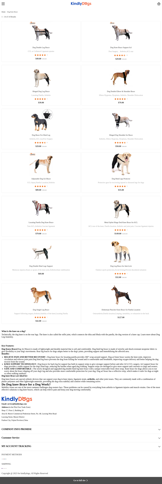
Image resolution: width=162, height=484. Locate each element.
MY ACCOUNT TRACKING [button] (81, 446)
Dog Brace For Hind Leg (41, 135)
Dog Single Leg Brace (41, 310)
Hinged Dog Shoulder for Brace (121, 135)
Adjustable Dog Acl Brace (41, 179)
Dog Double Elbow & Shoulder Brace (121, 91)
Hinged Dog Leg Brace (40, 91)
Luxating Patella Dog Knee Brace (41, 222)
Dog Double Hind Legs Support (41, 266)
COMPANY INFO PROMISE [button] (81, 429)
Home (3, 12)
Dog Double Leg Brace (40, 48)
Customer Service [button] (81, 438)
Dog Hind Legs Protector (121, 179)
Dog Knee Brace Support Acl (121, 48)
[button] (3, 4)
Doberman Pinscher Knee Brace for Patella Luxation (121, 310)
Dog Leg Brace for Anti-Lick (121, 266)
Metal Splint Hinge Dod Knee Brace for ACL (121, 222)
